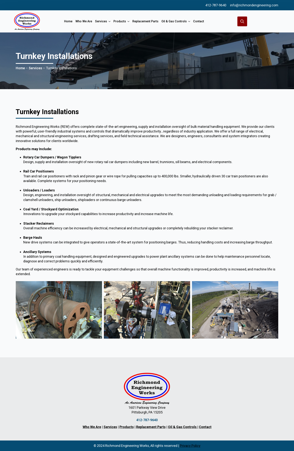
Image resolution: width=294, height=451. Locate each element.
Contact (198, 21)
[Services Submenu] (109, 21)
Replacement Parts (145, 21)
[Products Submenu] (128, 21)
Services (101, 21)
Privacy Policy (190, 446)
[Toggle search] (242, 21)
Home (68, 21)
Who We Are (83, 21)
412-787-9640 (215, 5)
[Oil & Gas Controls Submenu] (189, 21)
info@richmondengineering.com (254, 5)
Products (119, 21)
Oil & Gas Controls (174, 21)
